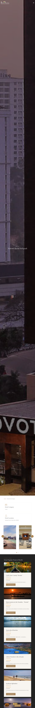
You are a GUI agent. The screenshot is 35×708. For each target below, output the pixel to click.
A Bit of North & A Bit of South (15, 657)
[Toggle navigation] (33, 3)
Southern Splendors (11, 683)
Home (5, 498)
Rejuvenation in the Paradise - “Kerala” (17, 602)
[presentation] (2, 536)
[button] (16, 552)
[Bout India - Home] (5, 2)
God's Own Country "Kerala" (14, 575)
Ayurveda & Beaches (12, 630)
